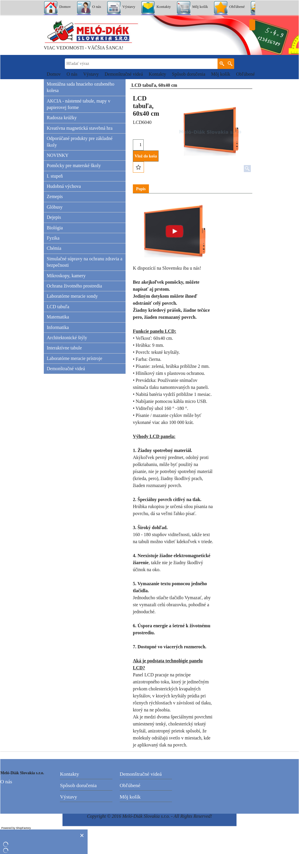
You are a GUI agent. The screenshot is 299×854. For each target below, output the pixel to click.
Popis (141, 189)
